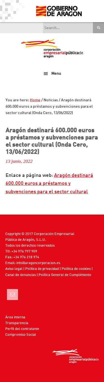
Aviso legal (13, 269)
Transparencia (16, 323)
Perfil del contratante (22, 329)
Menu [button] (56, 74)
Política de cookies (76, 269)
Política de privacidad (42, 269)
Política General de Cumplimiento (65, 275)
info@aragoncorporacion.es (38, 263)
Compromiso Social (20, 335)
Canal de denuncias (20, 275)
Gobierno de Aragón (58, 11)
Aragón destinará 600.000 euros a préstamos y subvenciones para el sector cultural (49, 183)
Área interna (15, 317)
